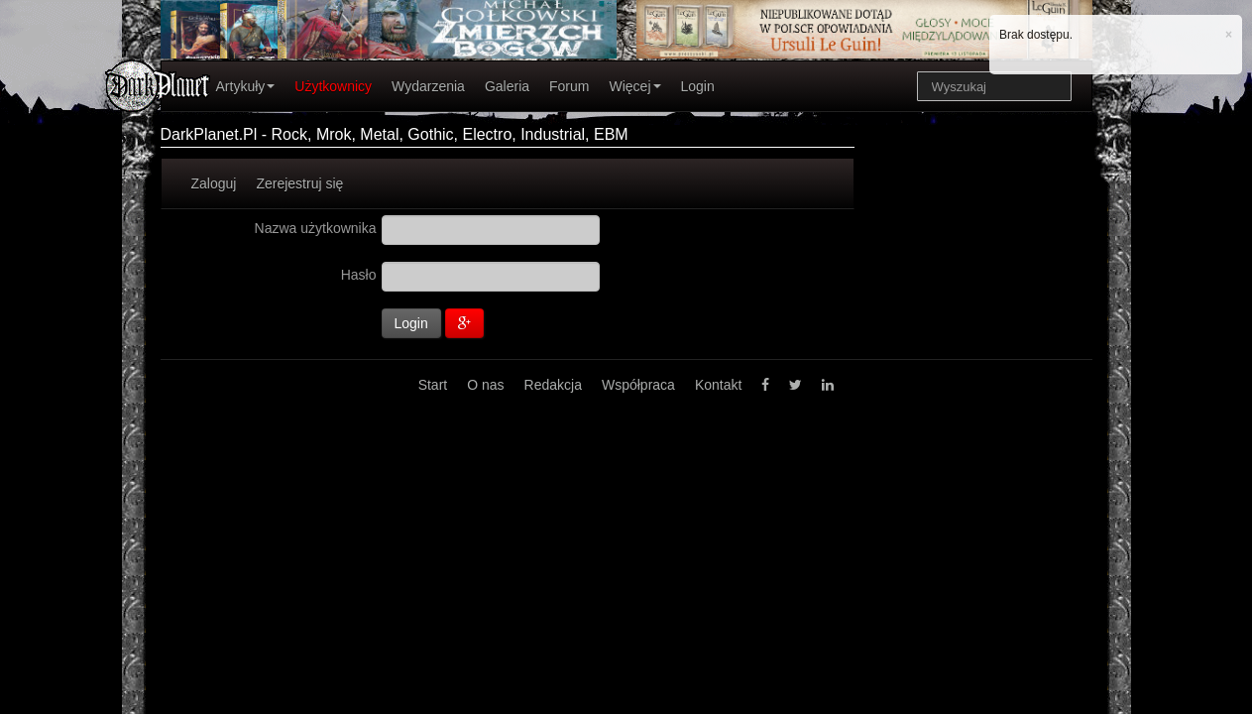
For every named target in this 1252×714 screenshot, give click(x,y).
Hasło (359, 275)
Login (698, 86)
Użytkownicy (333, 86)
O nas (485, 385)
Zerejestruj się (299, 183)
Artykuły (246, 86)
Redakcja (553, 385)
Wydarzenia (428, 86)
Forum (569, 86)
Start (433, 385)
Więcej (634, 86)
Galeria (507, 86)
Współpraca (638, 385)
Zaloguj (214, 183)
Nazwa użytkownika (316, 228)
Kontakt (718, 385)
